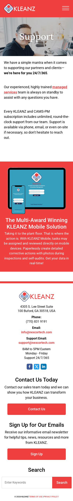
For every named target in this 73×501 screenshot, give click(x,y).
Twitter (36, 367)
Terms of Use (35, 497)
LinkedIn (43, 367)
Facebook (29, 367)
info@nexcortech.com (36, 332)
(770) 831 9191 (36, 321)
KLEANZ (19, 8)
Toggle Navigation (65, 8)
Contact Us (36, 409)
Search (61, 482)
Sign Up (37, 454)
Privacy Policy (51, 497)
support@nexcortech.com (36, 343)
